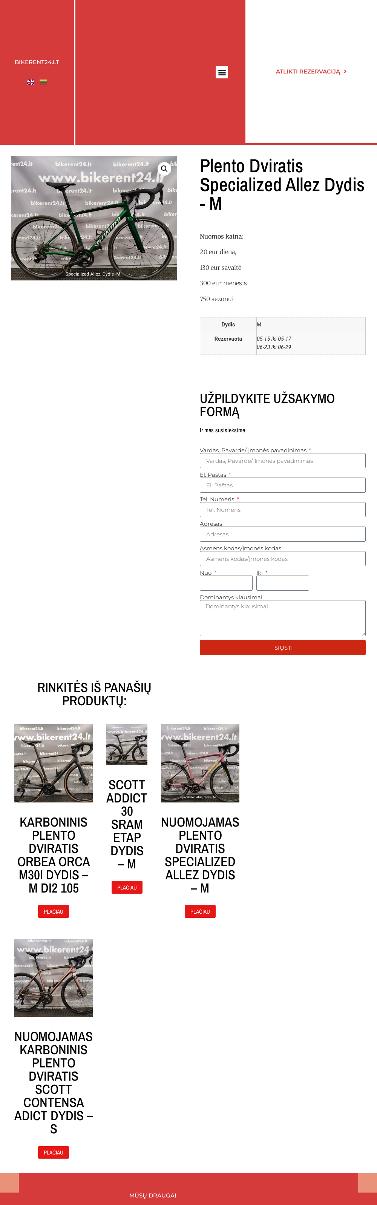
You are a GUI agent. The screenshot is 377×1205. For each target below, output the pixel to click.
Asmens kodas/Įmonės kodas (240, 548)
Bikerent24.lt (37, 62)
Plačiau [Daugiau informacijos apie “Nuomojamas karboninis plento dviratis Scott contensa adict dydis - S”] (53, 1152)
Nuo (206, 573)
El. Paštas (214, 475)
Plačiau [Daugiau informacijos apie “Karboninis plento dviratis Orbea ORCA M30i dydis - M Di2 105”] (53, 912)
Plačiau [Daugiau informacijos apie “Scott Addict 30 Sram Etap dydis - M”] (127, 887)
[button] (222, 72)
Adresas (211, 524)
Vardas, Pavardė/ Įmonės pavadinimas (254, 450)
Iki (260, 573)
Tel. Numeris (218, 499)
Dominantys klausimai (231, 597)
